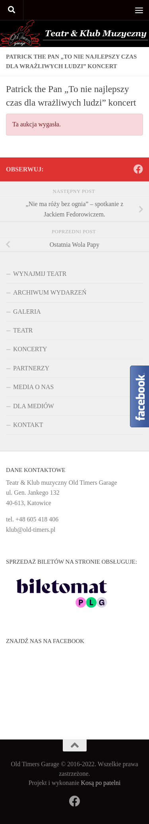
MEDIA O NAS (33, 386)
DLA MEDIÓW (33, 406)
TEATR (23, 330)
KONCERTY (30, 349)
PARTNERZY (31, 368)
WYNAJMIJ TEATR (39, 273)
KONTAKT (28, 424)
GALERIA (27, 311)
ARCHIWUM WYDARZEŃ (50, 292)
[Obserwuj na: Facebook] (138, 169)
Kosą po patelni (101, 782)
